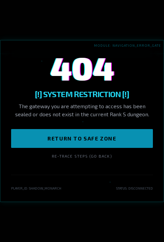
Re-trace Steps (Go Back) (82, 156)
